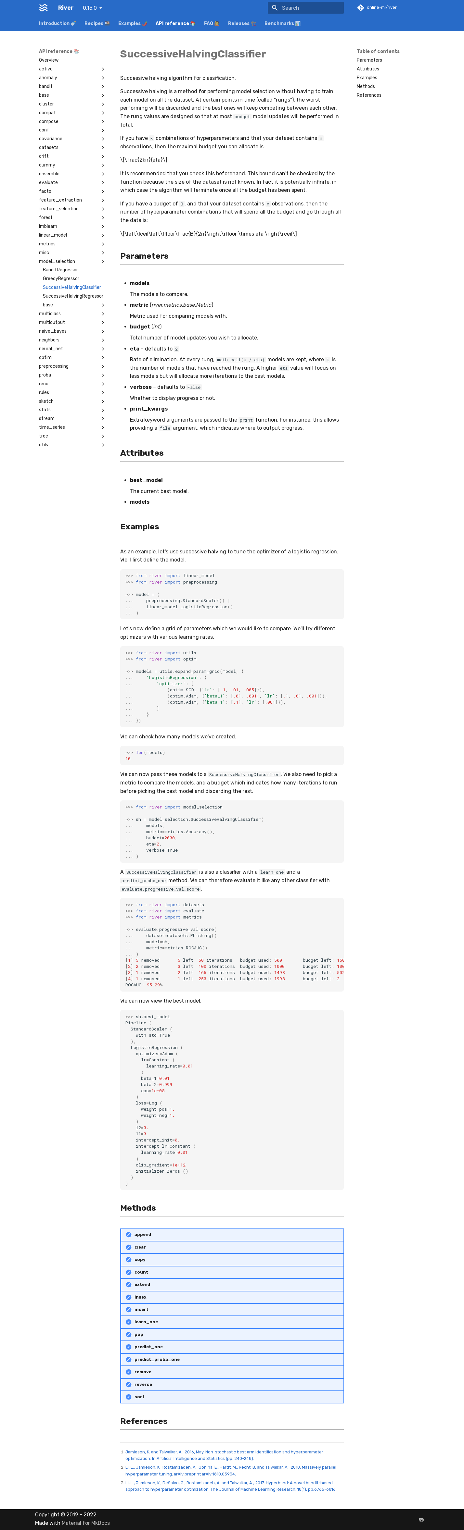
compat (72, 113)
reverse (143, 1384)
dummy (72, 165)
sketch (72, 401)
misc (72, 253)
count (141, 1272)
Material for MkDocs (86, 1523)
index (141, 1297)
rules (72, 393)
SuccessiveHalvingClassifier (72, 287)
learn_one (146, 1321)
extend (142, 1284)
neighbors (72, 340)
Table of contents (378, 51)
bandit (72, 87)
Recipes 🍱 (97, 23)
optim (72, 358)
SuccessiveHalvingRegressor (73, 296)
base (72, 95)
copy (140, 1259)
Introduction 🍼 (57, 23)
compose (72, 122)
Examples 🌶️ (132, 23)
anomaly (72, 78)
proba (72, 375)
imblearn (72, 226)
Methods (366, 86)
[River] (43, 7)
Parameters (369, 60)
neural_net (72, 349)
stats (72, 410)
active (72, 69)
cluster (72, 104)
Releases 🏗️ (242, 23)
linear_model (72, 235)
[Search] (306, 8)
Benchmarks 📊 (282, 23)
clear (140, 1247)
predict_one (149, 1346)
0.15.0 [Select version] (90, 8)
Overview (48, 60)
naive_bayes (72, 331)
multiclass (72, 314)
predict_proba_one (157, 1359)
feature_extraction (72, 200)
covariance (72, 139)
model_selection (72, 262)
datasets (72, 148)
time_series (72, 427)
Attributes (368, 69)
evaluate (72, 183)
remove (143, 1371)
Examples (367, 77)
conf (72, 130)
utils (72, 445)
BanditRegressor (60, 270)
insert (141, 1309)
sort (140, 1396)
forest (72, 218)
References (369, 95)
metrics (72, 244)
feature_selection (72, 209)
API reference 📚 (176, 23)
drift (72, 156)
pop (139, 1334)
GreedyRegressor (61, 278)
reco (72, 384)
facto (72, 191)
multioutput (72, 323)
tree (72, 436)
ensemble (72, 174)
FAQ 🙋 (212, 23)
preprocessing (72, 366)
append (143, 1234)
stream (72, 419)
